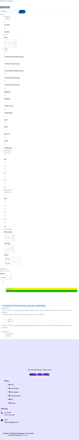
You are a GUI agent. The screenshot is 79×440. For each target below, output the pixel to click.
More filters (8, 229)
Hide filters (3, 269)
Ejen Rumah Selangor (6, 1)
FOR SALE (9, 289)
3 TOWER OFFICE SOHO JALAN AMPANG (23, 306)
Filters (2, 14)
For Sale (8, 336)
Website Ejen (24, 435)
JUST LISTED (10, 291)
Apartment (9, 334)
